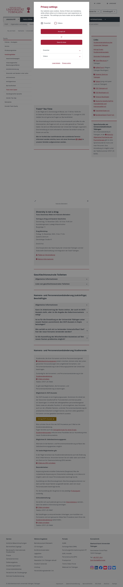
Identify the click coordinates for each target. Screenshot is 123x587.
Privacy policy (66, 63)
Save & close (61, 42)
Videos (60, 23)
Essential (47, 23)
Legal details (56, 63)
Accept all (61, 31)
